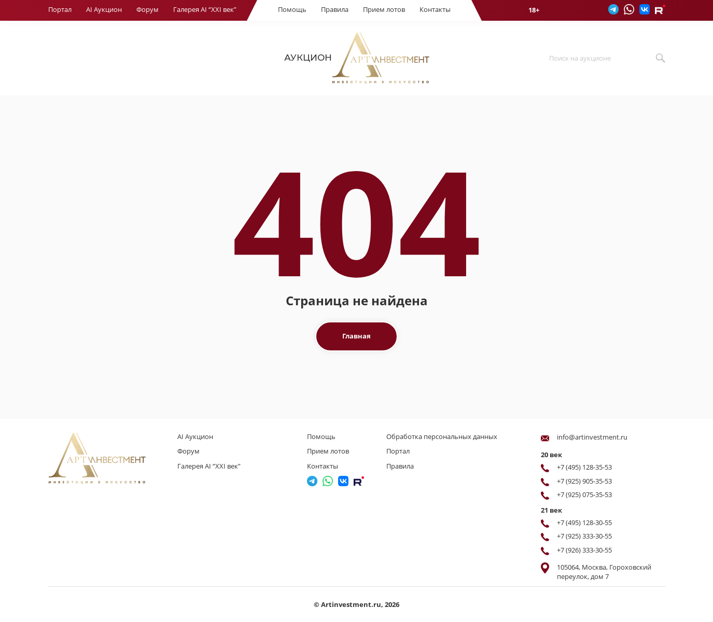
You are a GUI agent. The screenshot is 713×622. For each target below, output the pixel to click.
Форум (147, 9)
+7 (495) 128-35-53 (584, 467)
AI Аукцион (104, 9)
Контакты (435, 9)
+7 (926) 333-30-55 (584, 550)
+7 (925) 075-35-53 (584, 494)
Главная (356, 336)
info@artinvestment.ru (592, 437)
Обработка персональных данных (441, 436)
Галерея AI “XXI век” (204, 9)
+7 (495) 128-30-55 (584, 522)
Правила (334, 9)
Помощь (292, 9)
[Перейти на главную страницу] (110, 458)
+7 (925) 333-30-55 (584, 536)
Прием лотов (384, 9)
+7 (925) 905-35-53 (584, 481)
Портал (60, 9)
